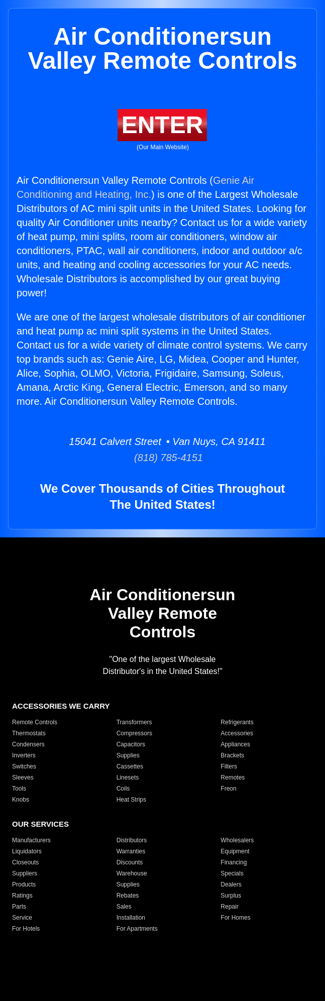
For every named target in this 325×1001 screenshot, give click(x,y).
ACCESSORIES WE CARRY (61, 706)
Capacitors (131, 744)
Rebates (128, 895)
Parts (19, 906)
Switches (24, 766)
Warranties (131, 851)
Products (24, 884)
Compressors (134, 733)
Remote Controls (34, 722)
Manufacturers (31, 840)
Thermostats (29, 733)
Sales (124, 906)
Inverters (24, 755)
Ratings (22, 895)
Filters (229, 766)
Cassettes (130, 766)
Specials (232, 873)
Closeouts (25, 862)
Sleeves (23, 777)
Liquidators (27, 851)
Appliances (235, 744)
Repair (229, 906)
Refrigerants (237, 722)
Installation (131, 917)
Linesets (128, 777)
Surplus (231, 895)
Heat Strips (131, 799)
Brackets (232, 755)
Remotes (233, 777)
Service (22, 917)
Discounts (130, 862)
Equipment (235, 851)
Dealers (231, 884)
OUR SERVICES (40, 824)
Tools (19, 788)
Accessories (237, 733)
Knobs (20, 799)
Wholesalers (237, 840)
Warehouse (132, 873)
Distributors (132, 840)
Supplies (128, 755)
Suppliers (24, 873)
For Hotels (26, 928)
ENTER (162, 125)
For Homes (235, 917)
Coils (123, 788)
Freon (228, 788)
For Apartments (137, 928)
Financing (234, 862)
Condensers (28, 744)
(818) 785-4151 (162, 457)
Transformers (134, 722)
